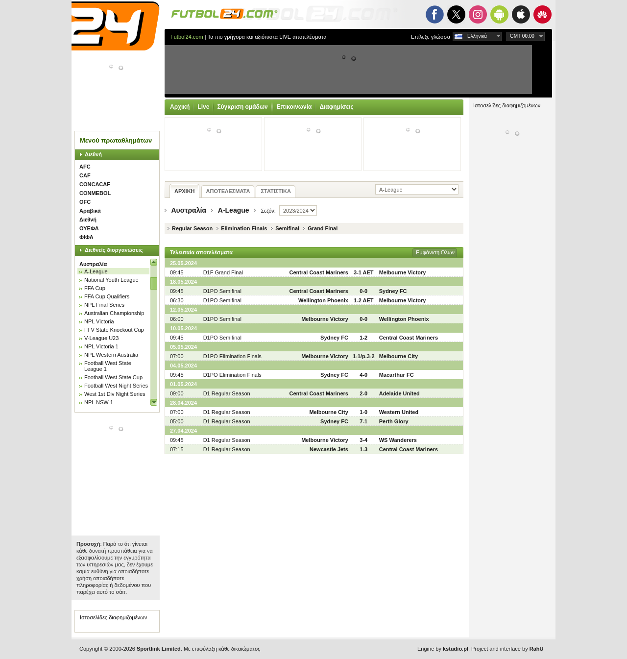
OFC (85, 202)
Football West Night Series (116, 386)
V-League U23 (101, 338)
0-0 (363, 291)
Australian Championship (114, 313)
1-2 (363, 338)
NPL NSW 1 (98, 402)
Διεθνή (93, 154)
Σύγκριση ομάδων (242, 106)
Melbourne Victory (402, 272)
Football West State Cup (113, 377)
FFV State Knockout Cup (114, 330)
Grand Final (323, 228)
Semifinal (287, 228)
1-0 (363, 412)
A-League (96, 271)
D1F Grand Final (223, 272)
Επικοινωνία (294, 106)
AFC (85, 167)
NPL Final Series (104, 305)
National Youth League (111, 280)
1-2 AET (364, 300)
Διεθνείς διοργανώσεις (114, 250)
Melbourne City (398, 356)
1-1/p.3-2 (364, 356)
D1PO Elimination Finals (232, 356)
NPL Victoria (99, 321)
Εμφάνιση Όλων (435, 252)
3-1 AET (364, 272)
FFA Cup (94, 288)
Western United (398, 412)
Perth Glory (394, 421)
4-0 (363, 375)
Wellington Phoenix (323, 300)
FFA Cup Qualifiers (106, 296)
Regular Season (192, 228)
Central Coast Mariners (318, 272)
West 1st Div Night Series (114, 394)
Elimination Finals (244, 228)
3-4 (363, 440)
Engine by (442, 649)
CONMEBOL (95, 193)
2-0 (363, 393)
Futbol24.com (186, 37)
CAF (85, 175)
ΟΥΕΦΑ (89, 228)
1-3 (363, 449)
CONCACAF (94, 184)
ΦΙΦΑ (86, 237)
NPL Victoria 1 (101, 346)
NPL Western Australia (111, 355)
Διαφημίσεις (336, 106)
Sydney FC (393, 291)
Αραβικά (90, 211)
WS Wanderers (398, 440)
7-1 (363, 421)
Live (203, 106)
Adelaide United (399, 393)
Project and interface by (507, 649)
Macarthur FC (396, 375)
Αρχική (180, 106)
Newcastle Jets (329, 449)
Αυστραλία (93, 264)
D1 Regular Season (226, 393)
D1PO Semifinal (222, 291)
